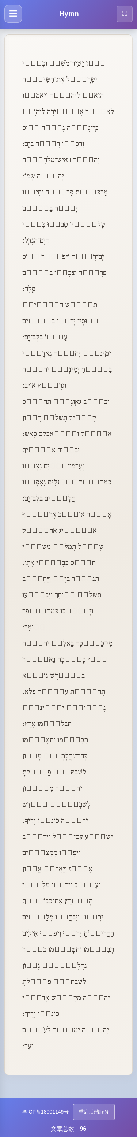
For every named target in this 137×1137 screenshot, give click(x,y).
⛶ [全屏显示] (125, 13)
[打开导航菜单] (13, 14)
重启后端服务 (94, 1112)
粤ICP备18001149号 (45, 1112)
